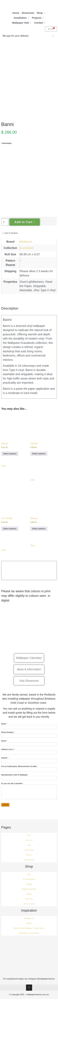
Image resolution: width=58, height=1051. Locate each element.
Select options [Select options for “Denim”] (9, 461)
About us (29, 862)
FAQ (29, 852)
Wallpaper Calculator (29, 896)
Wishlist (29, 901)
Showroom (29, 847)
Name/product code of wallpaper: (14, 782)
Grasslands (27, 255)
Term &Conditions (29, 886)
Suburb (4, 765)
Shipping (29, 891)
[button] (41, 12)
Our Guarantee (29, 867)
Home (29, 842)
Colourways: (6, 150)
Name (4, 731)
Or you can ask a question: (12, 791)
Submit (5, 812)
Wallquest (26, 248)
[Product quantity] (4, 229)
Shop (29, 881)
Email (4, 748)
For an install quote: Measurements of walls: (19, 773)
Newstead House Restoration (29, 940)
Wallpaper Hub (29, 925)
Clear (3, 473)
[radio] (8, 162)
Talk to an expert (29, 911)
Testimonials (29, 857)
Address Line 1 (8, 756)
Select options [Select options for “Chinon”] (38, 461)
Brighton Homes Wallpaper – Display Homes (29, 935)
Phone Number (7, 739)
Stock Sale (29, 906)
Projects (29, 930)
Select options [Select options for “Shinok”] (38, 536)
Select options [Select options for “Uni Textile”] (9, 536)
